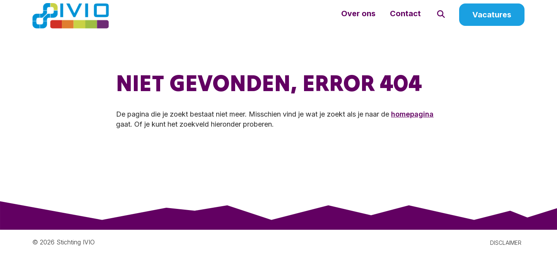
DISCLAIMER (505, 251)
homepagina (412, 123)
